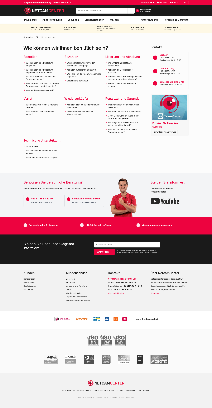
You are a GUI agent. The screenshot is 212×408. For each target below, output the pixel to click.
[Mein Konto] (173, 11)
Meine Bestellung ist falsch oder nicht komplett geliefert (123, 117)
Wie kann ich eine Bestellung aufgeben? (39, 64)
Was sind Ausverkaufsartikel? (40, 90)
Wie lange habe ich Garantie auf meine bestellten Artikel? (123, 124)
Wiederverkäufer (76, 99)
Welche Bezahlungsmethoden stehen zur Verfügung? (81, 64)
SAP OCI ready (144, 390)
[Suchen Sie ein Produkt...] (105, 11)
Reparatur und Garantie (122, 99)
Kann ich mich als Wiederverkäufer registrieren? (83, 106)
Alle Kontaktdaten (116, 293)
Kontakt (174, 2)
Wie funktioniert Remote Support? (42, 157)
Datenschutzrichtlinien (104, 390)
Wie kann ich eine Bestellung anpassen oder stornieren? (39, 71)
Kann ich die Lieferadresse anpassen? (120, 71)
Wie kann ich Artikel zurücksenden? (124, 111)
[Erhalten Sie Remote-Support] (169, 107)
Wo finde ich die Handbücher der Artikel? (41, 152)
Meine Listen (29, 282)
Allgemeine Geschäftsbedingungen (77, 390)
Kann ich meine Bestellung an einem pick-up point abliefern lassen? (125, 78)
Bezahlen (71, 57)
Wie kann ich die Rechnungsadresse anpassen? (84, 75)
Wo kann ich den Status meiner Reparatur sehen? (122, 130)
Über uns (162, 2)
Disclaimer (130, 390)
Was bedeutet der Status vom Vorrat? (40, 113)
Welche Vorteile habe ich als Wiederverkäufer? (80, 113)
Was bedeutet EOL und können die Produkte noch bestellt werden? (42, 84)
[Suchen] (131, 11)
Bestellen (30, 57)
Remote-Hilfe (32, 146)
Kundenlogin (29, 278)
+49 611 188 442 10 (62, 2)
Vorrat (28, 99)
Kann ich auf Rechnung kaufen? (82, 69)
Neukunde (28, 289)
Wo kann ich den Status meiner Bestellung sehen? (41, 78)
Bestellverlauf (30, 286)
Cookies (120, 390)
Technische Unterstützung (42, 140)
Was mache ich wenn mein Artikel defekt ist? (123, 106)
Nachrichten (147, 2)
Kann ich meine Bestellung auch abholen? (123, 84)
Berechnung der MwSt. (77, 80)
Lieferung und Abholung (122, 57)
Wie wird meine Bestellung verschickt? (120, 64)
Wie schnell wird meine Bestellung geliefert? (42, 106)
